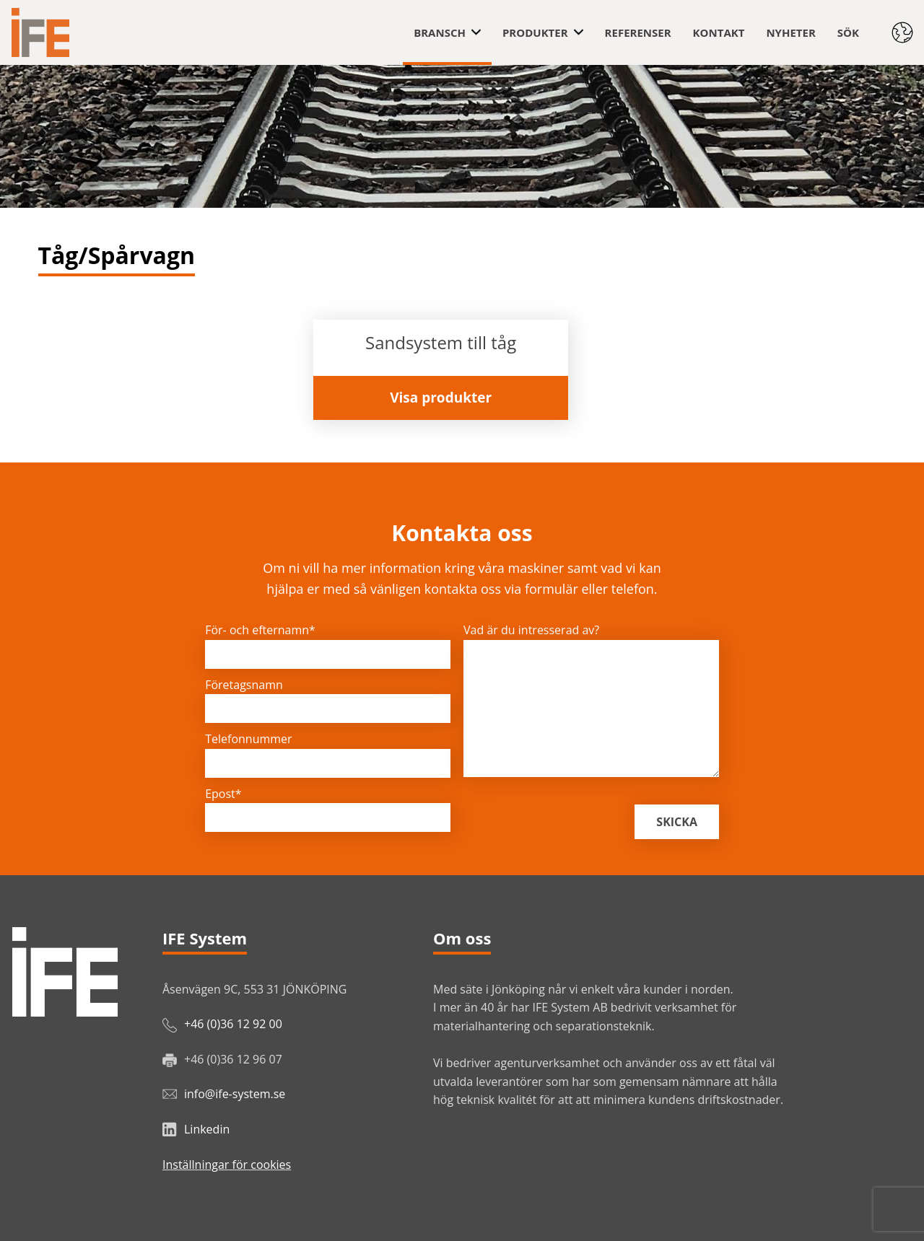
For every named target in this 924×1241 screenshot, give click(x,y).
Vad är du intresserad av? (531, 630)
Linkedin (207, 1129)
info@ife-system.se (234, 1094)
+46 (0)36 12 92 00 (233, 1024)
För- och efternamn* (260, 630)
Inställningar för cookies (226, 1164)
